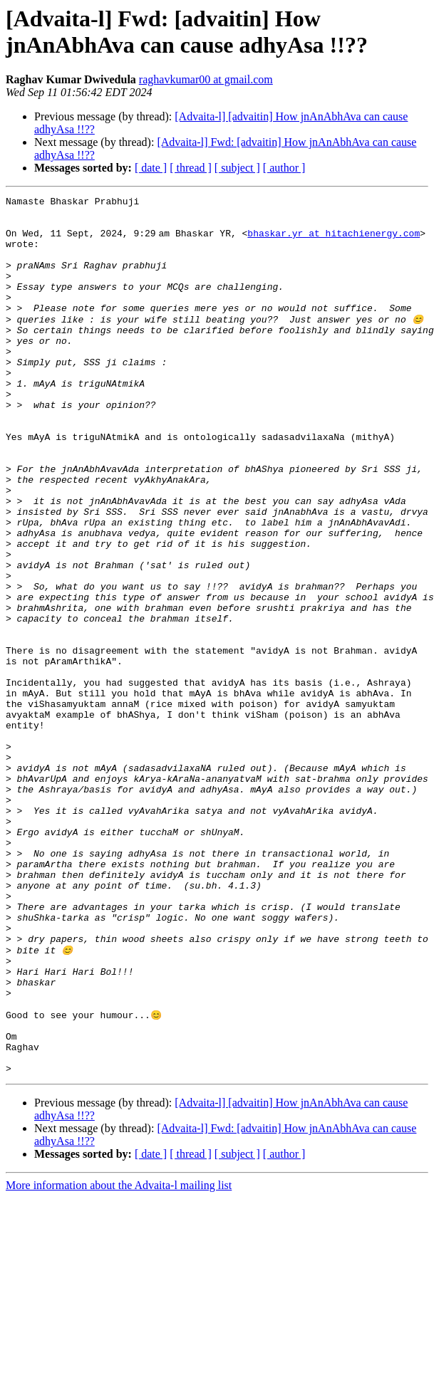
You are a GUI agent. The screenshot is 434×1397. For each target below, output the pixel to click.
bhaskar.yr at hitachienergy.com (336, 241)
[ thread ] (191, 168)
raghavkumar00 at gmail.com (206, 79)
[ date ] (151, 168)
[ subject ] (237, 168)
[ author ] (284, 168)
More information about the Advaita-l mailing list (119, 1358)
